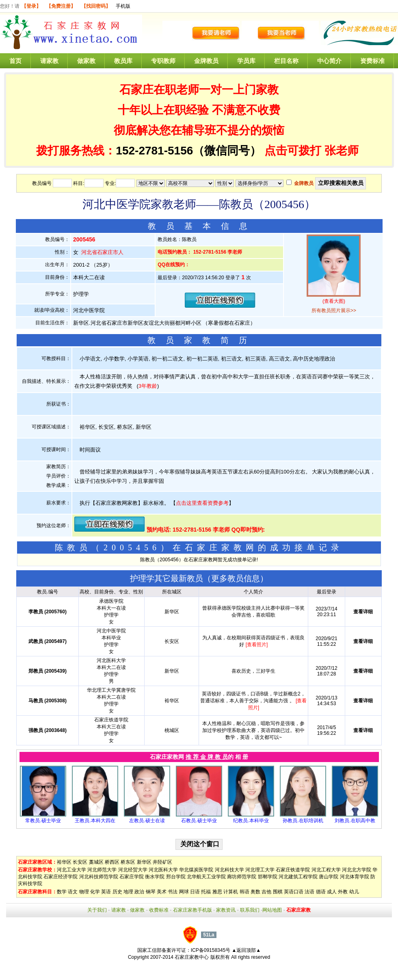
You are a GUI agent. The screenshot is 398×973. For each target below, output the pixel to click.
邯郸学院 (267, 877)
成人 (332, 892)
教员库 (123, 60)
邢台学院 (176, 877)
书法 (172, 892)
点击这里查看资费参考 (202, 503)
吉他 (266, 892)
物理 (84, 892)
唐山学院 (328, 877)
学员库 (246, 60)
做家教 (86, 60)
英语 (106, 892)
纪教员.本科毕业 (250, 820)
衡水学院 (154, 877)
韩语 (244, 892)
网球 (184, 892)
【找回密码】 (95, 6)
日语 (195, 892)
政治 (139, 892)
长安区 (80, 862)
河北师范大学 (102, 870)
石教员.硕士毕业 (198, 820)
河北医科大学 (163, 870)
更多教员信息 (235, 578)
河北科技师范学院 (98, 877)
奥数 (255, 892)
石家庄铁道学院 (293, 870)
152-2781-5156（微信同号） (190, 150)
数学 (62, 892)
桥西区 (112, 862)
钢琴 (151, 892)
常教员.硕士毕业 (43, 820)
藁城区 (96, 862)
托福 (206, 892)
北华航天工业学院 (206, 877)
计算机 (230, 892)
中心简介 (329, 60)
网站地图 (272, 910)
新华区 (144, 862)
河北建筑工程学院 (298, 877)
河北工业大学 (71, 870)
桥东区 (128, 862)
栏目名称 (286, 60)
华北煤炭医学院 (196, 870)
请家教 (49, 60)
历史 (117, 892)
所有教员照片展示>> (333, 310)
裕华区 (64, 862)
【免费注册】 (61, 6)
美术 (162, 892)
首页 (15, 60)
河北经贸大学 (132, 870)
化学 (95, 892)
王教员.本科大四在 (95, 820)
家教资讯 (226, 910)
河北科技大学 (229, 870)
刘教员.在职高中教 (355, 820)
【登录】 (31, 6)
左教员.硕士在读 (146, 820)
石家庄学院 (131, 877)
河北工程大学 (326, 870)
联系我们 (250, 910)
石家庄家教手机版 (192, 910)
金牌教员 (206, 60)
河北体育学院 (354, 877)
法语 (309, 892)
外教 (343, 892)
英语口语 (293, 892)
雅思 (217, 892)
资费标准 (372, 60)
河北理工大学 (260, 870)
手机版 (123, 6)
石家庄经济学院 (60, 877)
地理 (128, 892)
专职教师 (163, 60)
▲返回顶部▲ (246, 950)
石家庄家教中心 (192, 957)
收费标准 (159, 910)
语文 (73, 892)
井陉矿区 (162, 862)
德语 (321, 892)
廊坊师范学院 (241, 877)
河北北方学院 (356, 870)
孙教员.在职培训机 (303, 820)
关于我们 (97, 910)
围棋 (278, 892)
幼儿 (354, 892)
